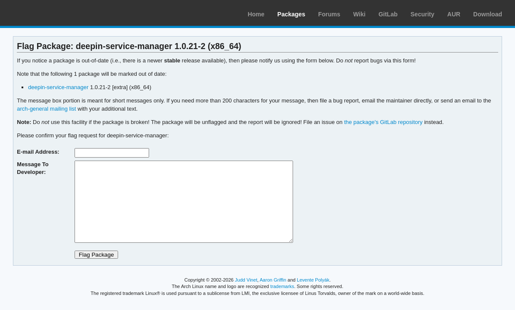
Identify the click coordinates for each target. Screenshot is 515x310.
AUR (453, 14)
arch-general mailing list (46, 108)
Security (422, 14)
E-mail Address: (38, 152)
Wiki (359, 14)
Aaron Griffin (272, 279)
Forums (329, 14)
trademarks (282, 286)
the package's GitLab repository (383, 122)
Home (256, 14)
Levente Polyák (313, 279)
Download (487, 14)
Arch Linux (47, 13)
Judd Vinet (246, 279)
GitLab (387, 14)
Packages (292, 14)
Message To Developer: (32, 168)
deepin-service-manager (58, 87)
